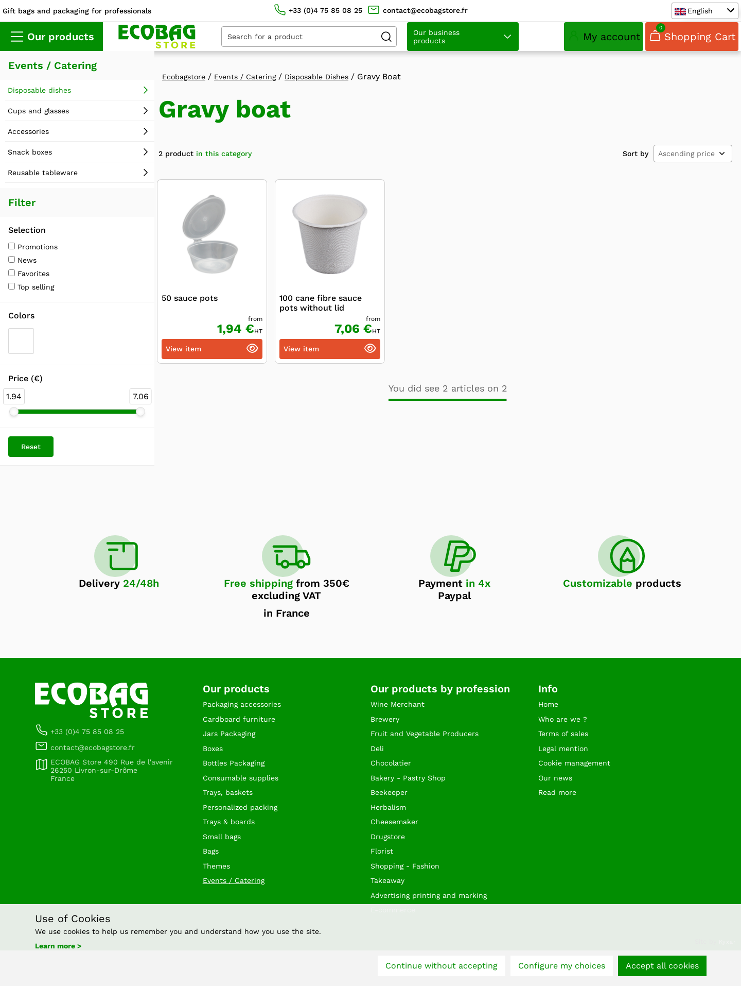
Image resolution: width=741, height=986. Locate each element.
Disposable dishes (39, 102)
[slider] (14, 424)
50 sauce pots (190, 310)
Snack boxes (30, 164)
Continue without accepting (441, 969)
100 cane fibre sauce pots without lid (320, 315)
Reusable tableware (43, 185)
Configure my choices (561, 969)
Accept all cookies (662, 969)
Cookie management (579, 782)
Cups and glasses (38, 123)
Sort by (635, 166)
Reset (31, 459)
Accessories (28, 144)
